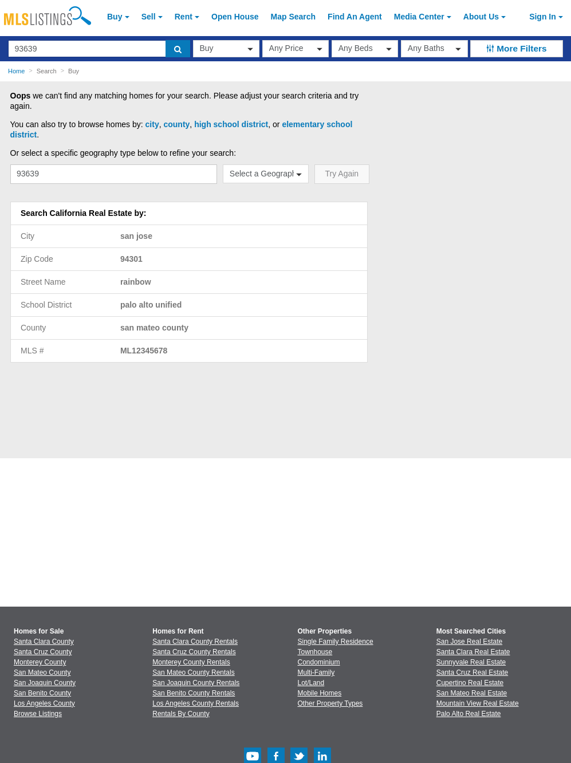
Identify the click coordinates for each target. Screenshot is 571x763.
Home (16, 71)
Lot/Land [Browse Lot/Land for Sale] (311, 683)
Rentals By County (180, 714)
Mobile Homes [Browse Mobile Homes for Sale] (320, 693)
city (152, 124)
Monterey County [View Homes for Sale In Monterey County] (40, 662)
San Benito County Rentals (193, 693)
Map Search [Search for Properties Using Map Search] (293, 16)
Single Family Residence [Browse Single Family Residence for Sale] (335, 642)
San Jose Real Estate (469, 642)
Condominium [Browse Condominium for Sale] (319, 662)
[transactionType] (226, 48)
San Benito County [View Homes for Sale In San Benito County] (42, 693)
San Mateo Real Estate (471, 693)
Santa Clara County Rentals (195, 642)
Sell (148, 16)
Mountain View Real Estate (477, 703)
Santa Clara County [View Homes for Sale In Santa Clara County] (44, 642)
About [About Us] (481, 16)
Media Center (419, 16)
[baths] (434, 48)
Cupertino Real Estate (469, 683)
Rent (183, 16)
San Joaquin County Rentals (195, 683)
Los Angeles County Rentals (195, 703)
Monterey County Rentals (191, 662)
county (176, 124)
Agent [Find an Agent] (355, 16)
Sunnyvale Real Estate (471, 662)
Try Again (342, 173)
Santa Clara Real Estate (473, 652)
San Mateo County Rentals (193, 672)
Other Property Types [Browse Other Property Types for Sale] (330, 703)
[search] (178, 48)
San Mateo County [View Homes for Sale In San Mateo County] (42, 672)
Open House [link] (234, 16)
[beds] (365, 48)
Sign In (542, 16)
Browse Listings (38, 714)
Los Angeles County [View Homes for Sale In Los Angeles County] (44, 703)
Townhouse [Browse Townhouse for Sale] (315, 652)
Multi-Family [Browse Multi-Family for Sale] (316, 672)
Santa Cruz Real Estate (472, 672)
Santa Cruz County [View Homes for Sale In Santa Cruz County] (43, 652)
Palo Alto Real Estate (468, 714)
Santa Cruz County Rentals (193, 652)
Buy (114, 16)
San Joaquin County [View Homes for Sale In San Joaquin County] (45, 683)
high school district (231, 124)
